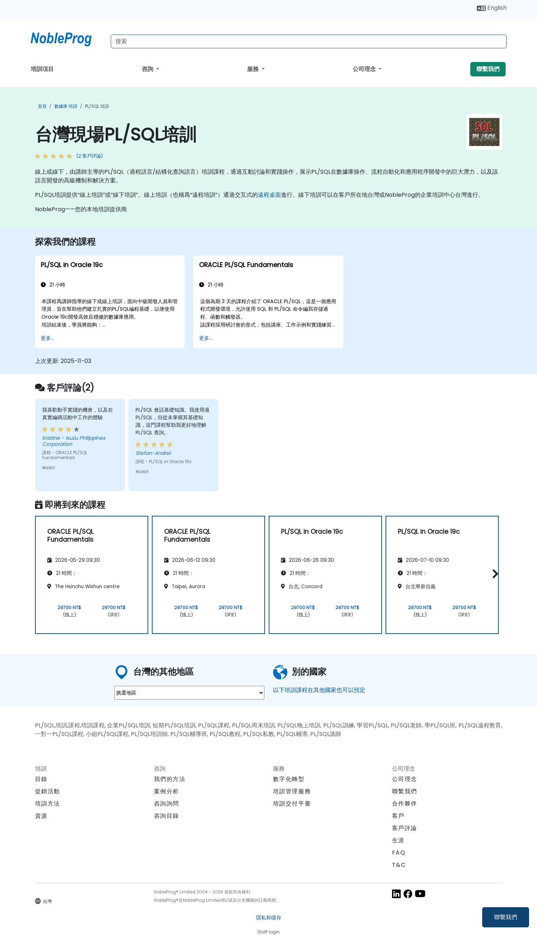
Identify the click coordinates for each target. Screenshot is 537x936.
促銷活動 (47, 791)
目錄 (41, 779)
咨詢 (148, 69)
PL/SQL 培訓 (97, 106)
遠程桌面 (269, 195)
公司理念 (365, 69)
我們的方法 (170, 779)
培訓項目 (42, 69)
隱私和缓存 (268, 917)
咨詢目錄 (166, 816)
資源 (41, 816)
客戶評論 (404, 828)
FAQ (399, 852)
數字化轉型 (289, 779)
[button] (493, 573)
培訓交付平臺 (292, 803)
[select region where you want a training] (189, 693)
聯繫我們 (505, 917)
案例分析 (166, 791)
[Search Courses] (309, 41)
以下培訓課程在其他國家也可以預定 (319, 690)
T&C (399, 865)
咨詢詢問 (166, 803)
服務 (253, 69)
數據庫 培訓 (65, 106)
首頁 (42, 106)
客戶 (398, 816)
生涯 (398, 840)
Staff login (268, 932)
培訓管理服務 (292, 791)
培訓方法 (47, 803)
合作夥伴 (404, 803)
